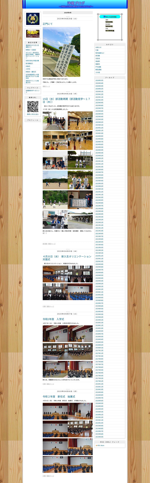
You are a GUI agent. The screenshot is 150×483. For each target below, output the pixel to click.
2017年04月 (99, 373)
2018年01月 (99, 348)
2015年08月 (99, 428)
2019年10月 (99, 295)
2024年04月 (99, 150)
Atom (102, 445)
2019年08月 (99, 300)
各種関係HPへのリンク (32, 91)
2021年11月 (99, 228)
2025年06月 (99, 111)
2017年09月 (99, 359)
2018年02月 (99, 345)
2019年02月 (99, 317)
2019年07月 (99, 303)
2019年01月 (99, 320)
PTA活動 (98, 67)
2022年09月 (99, 200)
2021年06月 (99, 239)
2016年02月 (99, 412)
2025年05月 (99, 114)
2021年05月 (99, 242)
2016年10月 (99, 389)
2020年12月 (99, 256)
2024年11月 (99, 130)
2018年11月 (99, 325)
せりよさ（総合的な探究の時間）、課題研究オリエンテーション (33, 55)
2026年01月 (99, 91)
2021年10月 (99, 231)
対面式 (28, 66)
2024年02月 (99, 156)
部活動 (45, 244)
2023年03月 (99, 183)
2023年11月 (99, 164)
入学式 (28, 69)
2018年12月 (99, 323)
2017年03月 (99, 376)
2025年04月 (99, 116)
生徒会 (98, 58)
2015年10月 (99, 423)
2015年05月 (99, 437)
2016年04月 (99, 406)
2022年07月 (99, 206)
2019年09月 (99, 297)
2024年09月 (99, 136)
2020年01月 (99, 286)
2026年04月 (99, 83)
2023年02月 (99, 186)
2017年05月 (99, 370)
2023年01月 (99, 189)
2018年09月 (99, 331)
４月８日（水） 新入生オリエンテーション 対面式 (68, 257)
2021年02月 (99, 250)
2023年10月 (99, 167)
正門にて (48, 24)
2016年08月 (99, 395)
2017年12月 (99, 350)
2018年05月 (99, 336)
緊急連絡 (98, 69)
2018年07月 (99, 334)
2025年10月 (99, 100)
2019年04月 (99, 311)
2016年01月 (99, 414)
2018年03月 (99, 342)
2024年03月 (99, 153)
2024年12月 (99, 128)
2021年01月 (99, 253)
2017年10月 (99, 356)
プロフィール (32, 120)
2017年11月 (99, 353)
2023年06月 (99, 175)
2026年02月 (99, 89)
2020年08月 (99, 267)
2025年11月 (99, 97)
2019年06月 (99, 306)
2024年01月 (99, 158)
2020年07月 (99, 270)
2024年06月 (99, 144)
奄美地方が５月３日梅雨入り (32, 46)
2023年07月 (99, 172)
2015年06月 (99, 434)
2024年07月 (99, 142)
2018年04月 (99, 339)
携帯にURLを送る (33, 114)
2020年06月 (99, 272)
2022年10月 (99, 197)
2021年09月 (99, 233)
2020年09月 (99, 264)
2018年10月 (99, 328)
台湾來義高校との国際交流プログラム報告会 (32, 76)
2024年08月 (99, 139)
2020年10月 (99, 261)
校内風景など (100, 53)
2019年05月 (99, 309)
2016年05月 (99, 403)
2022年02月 (99, 220)
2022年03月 (99, 217)
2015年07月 (99, 431)
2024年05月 (99, 147)
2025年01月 (99, 125)
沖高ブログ (76, 2)
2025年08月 (99, 105)
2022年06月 (99, 208)
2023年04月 (99, 181)
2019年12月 (99, 289)
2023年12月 (99, 161)
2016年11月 (99, 387)
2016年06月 (99, 401)
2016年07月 (99, 398)
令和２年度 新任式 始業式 (59, 396)
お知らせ (98, 47)
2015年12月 (99, 417)
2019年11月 (99, 292)
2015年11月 (99, 420)
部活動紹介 (29, 63)
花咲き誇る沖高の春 (32, 61)
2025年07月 (99, 108)
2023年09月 (99, 169)
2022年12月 (99, 192)
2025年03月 (99, 119)
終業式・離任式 (31, 72)
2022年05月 (99, 211)
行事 (44, 306)
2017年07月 (99, 364)
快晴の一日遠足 (31, 50)
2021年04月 (99, 245)
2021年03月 (99, 247)
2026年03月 (99, 86)
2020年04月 (99, 278)
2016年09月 (99, 392)
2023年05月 (99, 178)
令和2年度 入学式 (53, 319)
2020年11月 (99, 259)
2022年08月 (99, 203)
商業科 (98, 64)
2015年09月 (99, 426)
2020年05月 (99, 275)
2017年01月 (99, 381)
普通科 (98, 61)
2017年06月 (99, 367)
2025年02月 (99, 122)
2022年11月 (99, 194)
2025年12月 (99, 94)
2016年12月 (99, 384)
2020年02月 (99, 284)
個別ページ (46, 86)
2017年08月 (99, 362)
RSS (99, 445)
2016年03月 (99, 409)
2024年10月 (99, 133)
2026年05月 (99, 80)
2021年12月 (99, 225)
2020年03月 (99, 281)
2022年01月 (99, 222)
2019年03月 (99, 314)
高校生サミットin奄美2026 (32, 82)
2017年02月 (99, 378)
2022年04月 (99, 214)
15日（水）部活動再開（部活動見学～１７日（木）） (66, 100)
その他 (98, 72)
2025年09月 (99, 103)
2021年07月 (99, 236)
